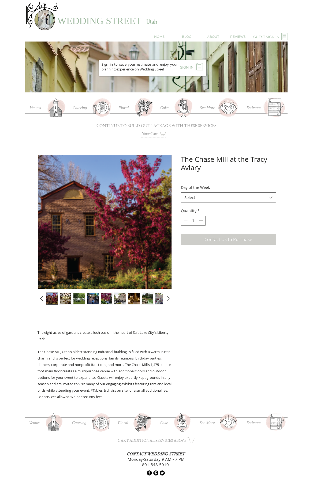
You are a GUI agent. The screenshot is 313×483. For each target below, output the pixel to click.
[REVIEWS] (238, 36)
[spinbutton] (193, 220)
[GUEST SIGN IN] (266, 36)
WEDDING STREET (99, 21)
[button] (162, 133)
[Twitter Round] (162, 472)
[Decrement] (185, 220)
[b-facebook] (149, 472)
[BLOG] (187, 36)
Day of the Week (195, 187)
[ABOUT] (213, 36)
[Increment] (201, 220)
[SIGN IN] (187, 67)
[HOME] (159, 36)
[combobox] (228, 197)
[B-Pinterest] (155, 472)
